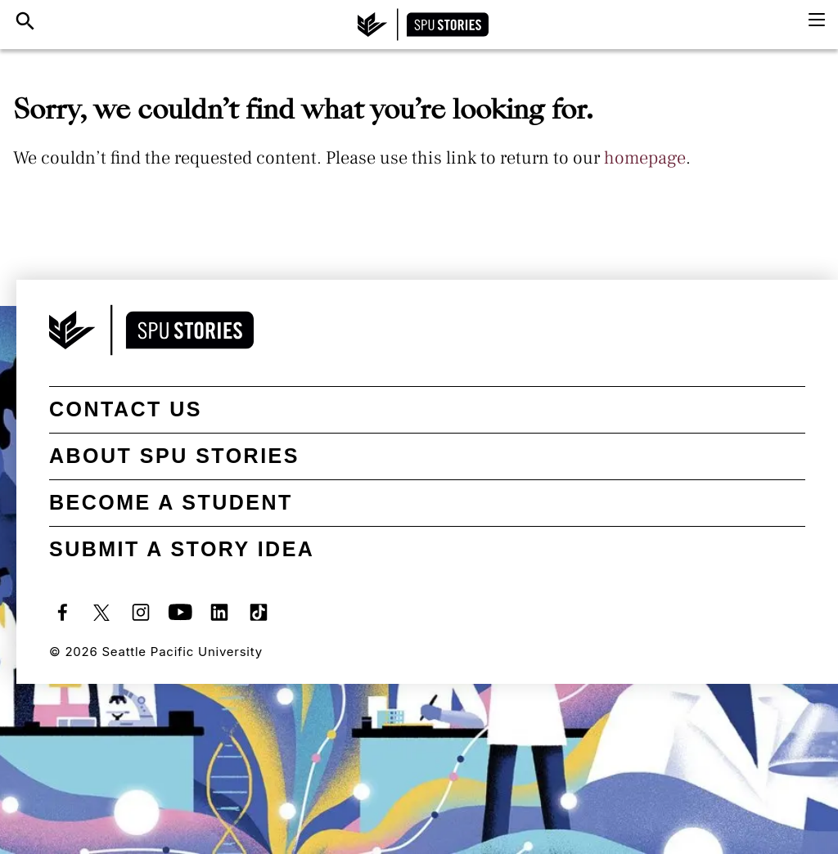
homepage (645, 157)
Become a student (171, 502)
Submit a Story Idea (181, 548)
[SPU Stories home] (423, 24)
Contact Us (125, 409)
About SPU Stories (174, 455)
